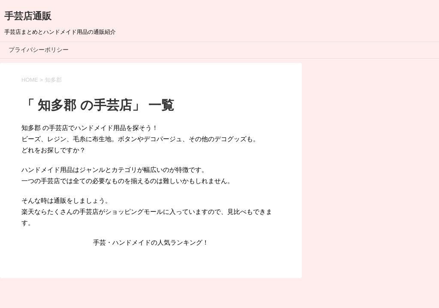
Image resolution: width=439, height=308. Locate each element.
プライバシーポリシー (39, 49)
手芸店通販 (27, 16)
